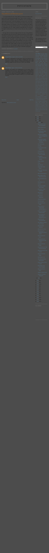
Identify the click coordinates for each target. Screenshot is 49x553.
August (39, 122)
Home (18, 99)
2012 (38, 297)
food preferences (44, 58)
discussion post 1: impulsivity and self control (42, 232)
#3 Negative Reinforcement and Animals (42, 158)
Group (40, 72)
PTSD (39, 82)
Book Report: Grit (41, 182)
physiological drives (42, 106)
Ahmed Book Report (42, 199)
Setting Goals (45, 86)
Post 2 (44, 82)
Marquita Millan (44, 53)
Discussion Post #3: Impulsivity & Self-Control (42, 240)
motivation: (43, 105)
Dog (46, 68)
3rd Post (41, 59)
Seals (36, 85)
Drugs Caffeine (41, 129)
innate (39, 102)
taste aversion (44, 65)
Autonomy (37, 66)
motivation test (38, 105)
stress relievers (42, 108)
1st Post (37, 54)
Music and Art (39, 62)
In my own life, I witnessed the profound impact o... (42, 208)
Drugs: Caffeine (41, 161)
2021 (38, 282)
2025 (38, 116)
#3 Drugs (39, 145)
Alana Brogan (8, 67)
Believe (40, 66)
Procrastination (38, 58)
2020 (38, 284)
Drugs (39, 163)
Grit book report (41, 201)
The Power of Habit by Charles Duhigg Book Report (42, 136)
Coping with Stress (43, 61)
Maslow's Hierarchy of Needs (40, 79)
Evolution (36, 71)
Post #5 (41, 82)
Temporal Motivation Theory (42, 88)
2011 (38, 299)
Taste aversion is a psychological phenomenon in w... (42, 216)
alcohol (43, 92)
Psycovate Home (38, 13)
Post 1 (45, 62)
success (46, 108)
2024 (38, 118)
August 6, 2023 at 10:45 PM (17, 56)
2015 (38, 293)
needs (46, 105)
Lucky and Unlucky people (43, 78)
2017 (38, 289)
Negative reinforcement (42, 272)
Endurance (45, 69)
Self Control (45, 85)
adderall (41, 92)
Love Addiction (41, 76)
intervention (43, 102)
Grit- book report (41, 144)
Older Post (31, 99)
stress (39, 108)
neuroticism (37, 106)
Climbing (36, 68)
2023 (38, 120)
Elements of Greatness (39, 69)
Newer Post (4, 99)
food (36, 65)
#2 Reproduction (41, 151)
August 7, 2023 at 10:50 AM (16, 67)
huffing (36, 102)
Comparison (44, 68)
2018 (38, 287)
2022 (38, 280)
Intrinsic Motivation (38, 75)
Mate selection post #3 (42, 173)
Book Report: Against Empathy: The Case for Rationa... (42, 141)
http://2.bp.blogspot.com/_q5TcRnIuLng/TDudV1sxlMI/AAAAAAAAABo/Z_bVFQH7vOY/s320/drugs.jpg (41, 98)
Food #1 (39, 183)
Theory (44, 89)
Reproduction (40, 164)
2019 (38, 286)
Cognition (40, 68)
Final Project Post (42, 55)
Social (36, 88)
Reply (6, 63)
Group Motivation (44, 72)
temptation (37, 109)
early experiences (39, 95)
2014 (38, 295)
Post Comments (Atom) (11, 102)
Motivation (45, 56)
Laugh (44, 75)
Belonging (43, 66)
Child (46, 66)
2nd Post (37, 59)
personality (39, 65)
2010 (38, 301)
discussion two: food (42, 229)
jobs (46, 102)
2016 (38, 291)
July (39, 278)
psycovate (24, 6)
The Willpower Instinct (39, 89)
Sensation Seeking (38, 86)
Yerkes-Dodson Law (42, 127)
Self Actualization (40, 85)
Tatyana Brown (8, 56)
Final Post (37, 55)
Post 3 (46, 82)
